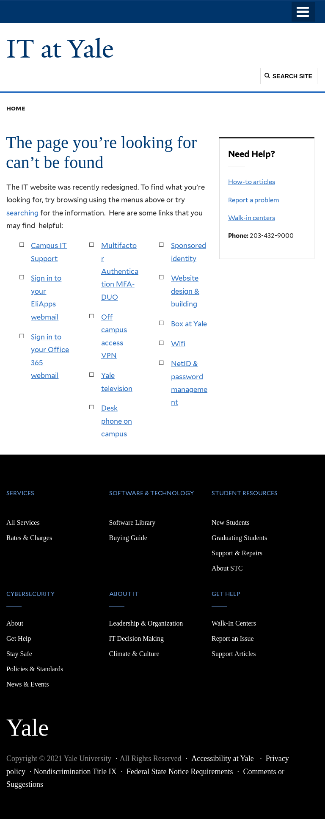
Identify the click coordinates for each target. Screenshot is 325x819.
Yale (27, 722)
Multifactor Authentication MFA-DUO (119, 271)
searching (22, 213)
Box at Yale (189, 324)
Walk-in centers (251, 218)
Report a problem (253, 200)
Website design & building (185, 291)
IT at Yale (60, 49)
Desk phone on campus (116, 421)
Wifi (178, 343)
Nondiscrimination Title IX (75, 771)
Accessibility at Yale (223, 758)
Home (15, 108)
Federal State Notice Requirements (180, 771)
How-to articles (251, 182)
